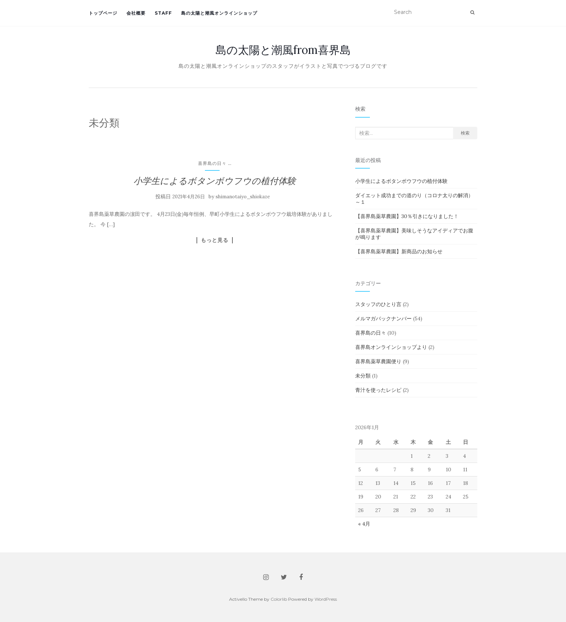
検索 (465, 133)
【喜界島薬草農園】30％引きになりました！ (407, 216)
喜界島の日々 (212, 163)
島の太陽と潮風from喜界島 (283, 49)
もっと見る (214, 240)
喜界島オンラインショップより (391, 347)
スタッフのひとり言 (378, 304)
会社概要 (136, 13)
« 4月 (364, 523)
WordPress (326, 599)
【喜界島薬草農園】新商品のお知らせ (398, 251)
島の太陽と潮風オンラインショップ (219, 13)
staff (163, 13)
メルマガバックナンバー (383, 318)
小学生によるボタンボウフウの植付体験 (214, 181)
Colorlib (279, 599)
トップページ (103, 13)
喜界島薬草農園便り (378, 361)
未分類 (363, 375)
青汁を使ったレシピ (378, 390)
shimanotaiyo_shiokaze (243, 197)
